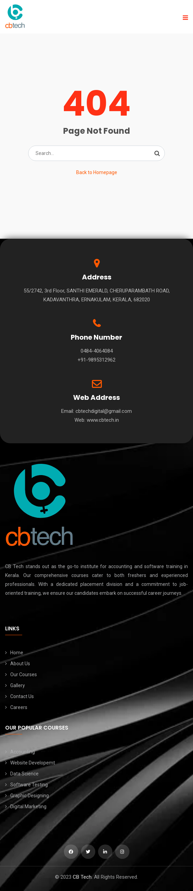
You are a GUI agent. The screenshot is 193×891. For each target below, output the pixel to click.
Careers (18, 707)
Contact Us (22, 696)
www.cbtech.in (103, 420)
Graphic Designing (29, 795)
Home (16, 652)
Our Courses (23, 674)
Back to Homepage (96, 172)
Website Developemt (32, 762)
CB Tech (82, 877)
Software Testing (29, 784)
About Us (20, 663)
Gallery (17, 685)
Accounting (22, 752)
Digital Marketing (28, 806)
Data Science (24, 773)
